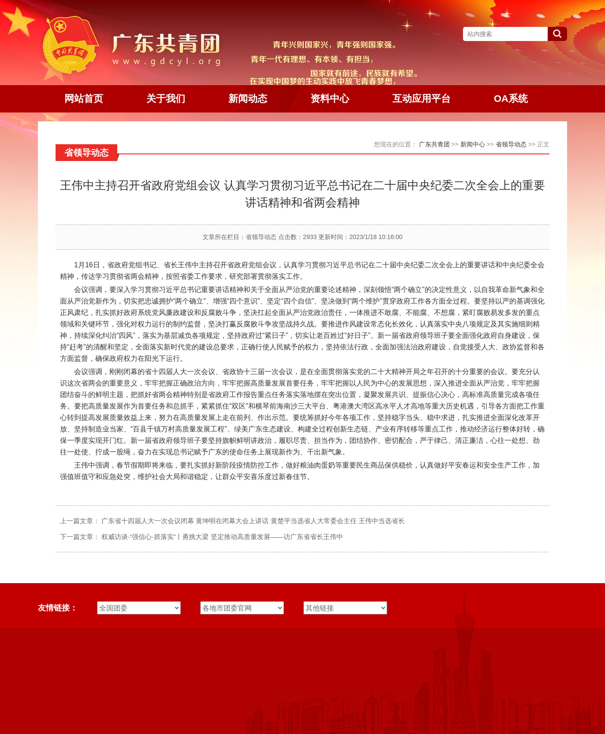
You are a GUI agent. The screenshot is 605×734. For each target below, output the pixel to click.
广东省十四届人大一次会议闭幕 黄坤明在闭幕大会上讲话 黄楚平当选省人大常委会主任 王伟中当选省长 (253, 520)
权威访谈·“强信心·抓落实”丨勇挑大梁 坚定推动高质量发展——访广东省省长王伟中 (222, 536)
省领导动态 (511, 144)
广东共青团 (434, 144)
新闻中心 (472, 144)
